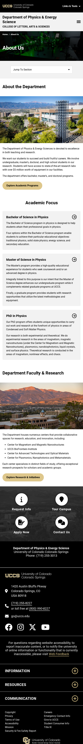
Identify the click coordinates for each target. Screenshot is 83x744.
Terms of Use (12, 719)
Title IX (48, 727)
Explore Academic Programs (22, 185)
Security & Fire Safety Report (20, 730)
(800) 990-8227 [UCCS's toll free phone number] (39, 608)
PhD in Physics (41, 315)
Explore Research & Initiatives (23, 477)
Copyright (10, 712)
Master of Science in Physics (41, 259)
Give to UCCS (51, 719)
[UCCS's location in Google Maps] (30, 591)
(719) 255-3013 (46, 555)
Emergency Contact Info (57, 716)
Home (5, 34)
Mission (9, 727)
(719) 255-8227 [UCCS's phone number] (21, 603)
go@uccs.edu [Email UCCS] (20, 616)
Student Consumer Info (56, 723)
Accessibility (12, 723)
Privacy (9, 716)
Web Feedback (59, 654)
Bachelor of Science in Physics (41, 217)
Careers (48, 712)
